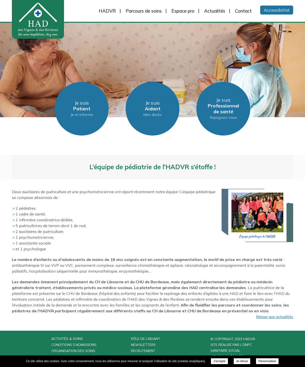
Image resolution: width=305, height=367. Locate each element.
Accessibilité (276, 10)
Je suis (82, 108)
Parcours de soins (144, 11)
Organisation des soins (73, 351)
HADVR (107, 11)
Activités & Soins (67, 338)
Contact (243, 11)
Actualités (214, 11)
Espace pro (182, 11)
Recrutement (143, 351)
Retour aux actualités (274, 316)
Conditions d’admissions (73, 345)
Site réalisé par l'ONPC (231, 345)
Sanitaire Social (225, 350)
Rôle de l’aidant (145, 338)
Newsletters (143, 345)
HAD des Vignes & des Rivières (52, 19)
